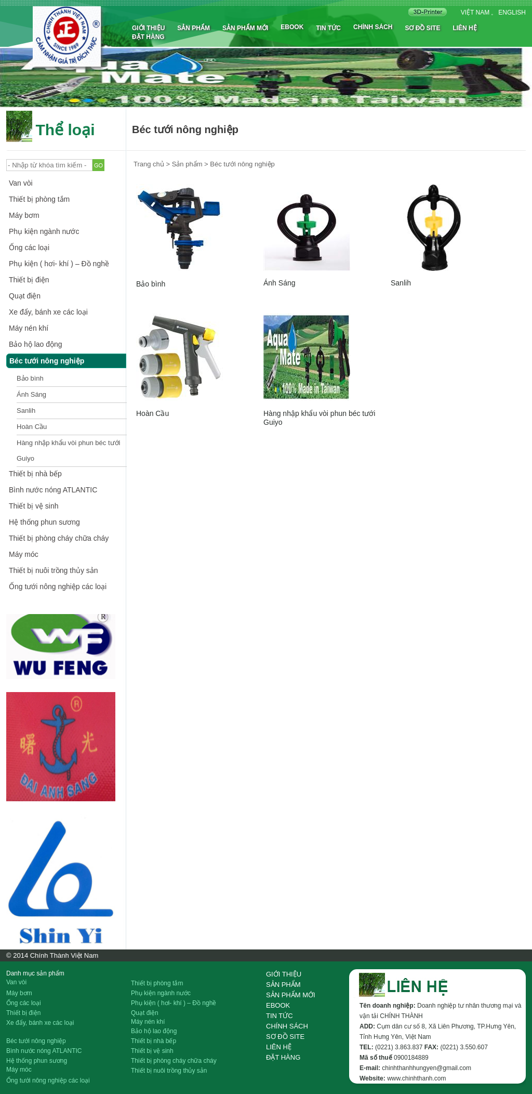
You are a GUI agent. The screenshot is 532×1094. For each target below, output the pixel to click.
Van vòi (21, 183)
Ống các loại (29, 247)
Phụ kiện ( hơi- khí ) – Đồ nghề (59, 263)
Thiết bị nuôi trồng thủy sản (53, 570)
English (512, 12)
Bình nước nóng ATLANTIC (53, 490)
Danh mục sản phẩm (35, 973)
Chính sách (372, 27)
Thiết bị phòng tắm (39, 199)
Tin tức (328, 28)
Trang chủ (149, 164)
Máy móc (23, 554)
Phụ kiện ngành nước (44, 231)
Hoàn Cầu (32, 427)
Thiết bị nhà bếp (35, 474)
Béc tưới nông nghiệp (46, 361)
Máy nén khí (28, 328)
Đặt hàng (148, 37)
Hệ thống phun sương (44, 522)
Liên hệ (464, 28)
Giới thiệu (148, 28)
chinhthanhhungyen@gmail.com (426, 1068)
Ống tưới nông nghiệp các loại (58, 586)
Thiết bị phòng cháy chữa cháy (59, 538)
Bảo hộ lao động (35, 344)
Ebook (292, 27)
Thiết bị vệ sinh (33, 506)
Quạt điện (25, 296)
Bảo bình (30, 378)
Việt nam (475, 12)
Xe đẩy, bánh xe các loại (48, 312)
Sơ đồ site (422, 28)
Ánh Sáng (31, 394)
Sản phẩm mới (245, 28)
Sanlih (26, 410)
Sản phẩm (193, 28)
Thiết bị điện (29, 280)
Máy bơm (24, 215)
